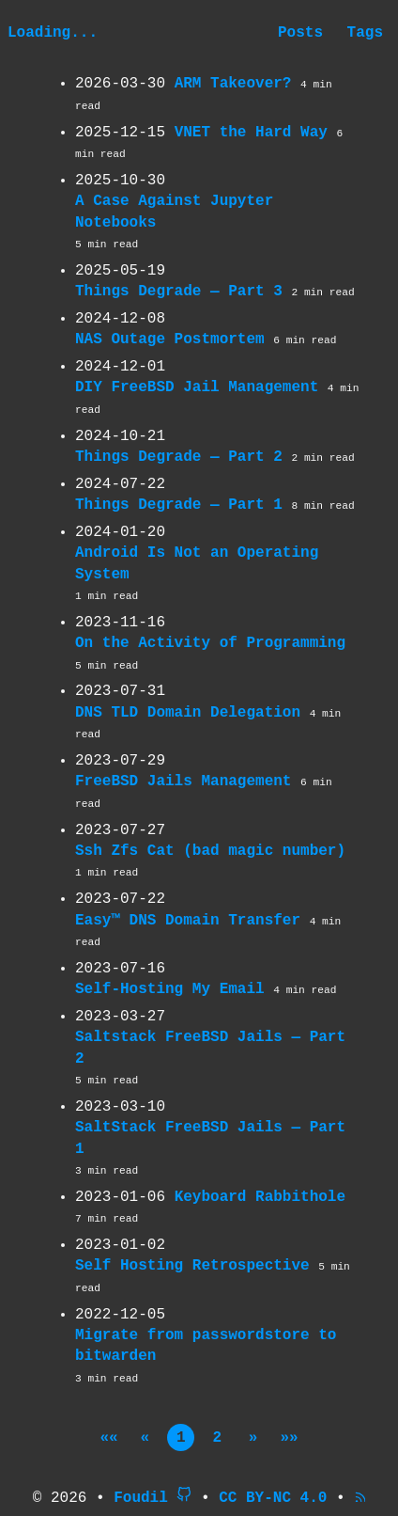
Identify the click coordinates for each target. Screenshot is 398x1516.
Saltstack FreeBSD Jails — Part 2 (210, 1047)
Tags (365, 33)
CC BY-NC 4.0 (273, 1498)
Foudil (141, 1498)
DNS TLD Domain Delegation (187, 713)
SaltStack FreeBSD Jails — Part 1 (210, 1138)
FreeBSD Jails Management (183, 781)
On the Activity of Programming (210, 643)
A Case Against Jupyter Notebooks (174, 211)
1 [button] (181, 1438)
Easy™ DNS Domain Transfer (187, 920)
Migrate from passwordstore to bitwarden (205, 1345)
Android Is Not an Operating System (196, 563)
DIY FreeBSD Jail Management (196, 387)
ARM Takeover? (233, 83)
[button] (109, 1437)
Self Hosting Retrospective (192, 1265)
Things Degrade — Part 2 (179, 457)
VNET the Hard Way (251, 132)
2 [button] (217, 1438)
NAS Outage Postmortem (170, 339)
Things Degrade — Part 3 (179, 291)
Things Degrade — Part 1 (179, 505)
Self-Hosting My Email (170, 989)
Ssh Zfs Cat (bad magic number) (210, 851)
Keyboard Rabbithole (260, 1197)
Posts (300, 33)
